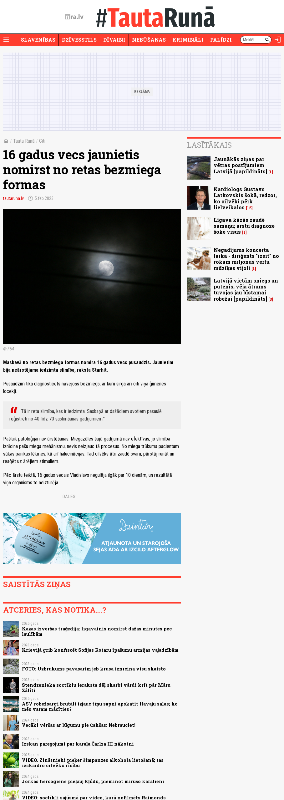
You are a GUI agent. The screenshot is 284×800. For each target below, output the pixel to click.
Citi (42, 141)
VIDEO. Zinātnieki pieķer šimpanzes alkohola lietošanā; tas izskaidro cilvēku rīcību (93, 762)
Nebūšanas (149, 39)
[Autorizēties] (277, 39)
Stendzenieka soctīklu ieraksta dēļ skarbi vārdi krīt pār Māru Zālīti (96, 687)
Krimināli (188, 39)
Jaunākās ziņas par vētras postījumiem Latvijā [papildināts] (240, 165)
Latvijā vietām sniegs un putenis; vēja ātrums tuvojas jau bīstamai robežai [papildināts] (246, 289)
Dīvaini (114, 39)
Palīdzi (221, 39)
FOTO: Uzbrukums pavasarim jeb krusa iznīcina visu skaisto (94, 669)
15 (249, 208)
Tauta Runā (24, 141)
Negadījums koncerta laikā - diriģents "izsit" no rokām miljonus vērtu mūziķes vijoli (246, 259)
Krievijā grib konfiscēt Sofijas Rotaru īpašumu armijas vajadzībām (100, 650)
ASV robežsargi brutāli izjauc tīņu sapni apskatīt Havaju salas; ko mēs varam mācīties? (100, 706)
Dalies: (69, 496)
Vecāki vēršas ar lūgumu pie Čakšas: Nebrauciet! (78, 725)
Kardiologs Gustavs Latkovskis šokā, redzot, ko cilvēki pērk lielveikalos (245, 198)
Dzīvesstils (79, 39)
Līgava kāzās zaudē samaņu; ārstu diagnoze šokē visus (244, 226)
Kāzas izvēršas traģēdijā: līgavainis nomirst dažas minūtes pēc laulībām (97, 631)
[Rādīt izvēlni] (6, 39)
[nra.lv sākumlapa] (74, 17)
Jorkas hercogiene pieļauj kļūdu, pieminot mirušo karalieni (93, 781)
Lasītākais (209, 145)
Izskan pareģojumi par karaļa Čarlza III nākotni (78, 744)
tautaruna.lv (13, 198)
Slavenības (38, 39)
